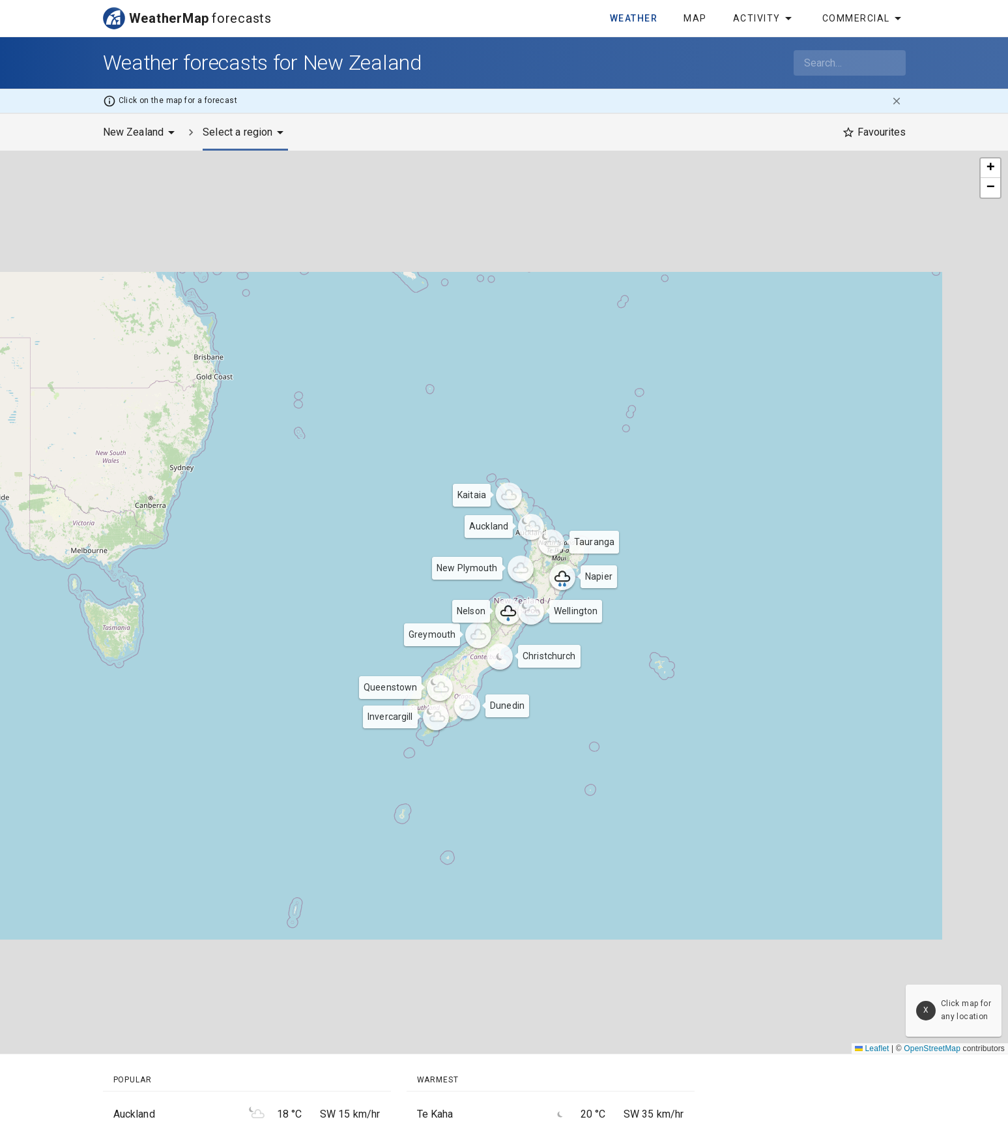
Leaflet (872, 1048)
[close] (896, 101)
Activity (764, 18)
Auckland (134, 1114)
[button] (531, 527)
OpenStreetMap (932, 1048)
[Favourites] (874, 132)
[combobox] (850, 63)
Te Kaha (435, 1114)
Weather (634, 18)
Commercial (864, 18)
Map (695, 18)
